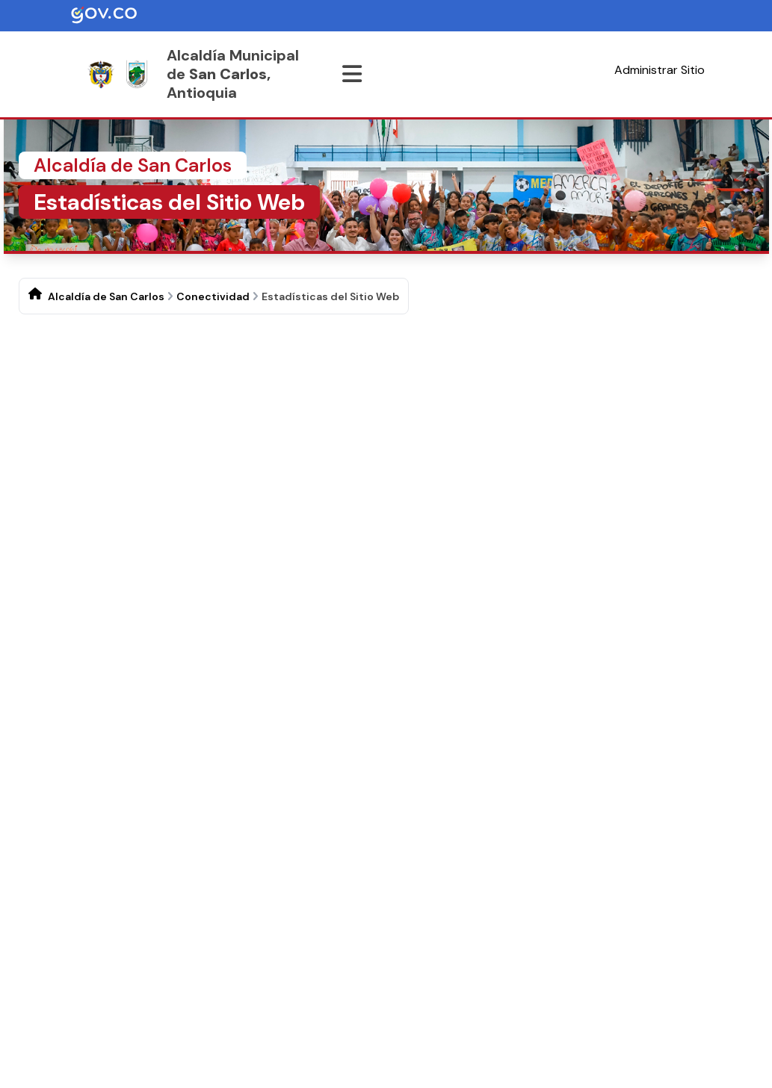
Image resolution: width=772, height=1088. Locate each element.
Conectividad (213, 296)
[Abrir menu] (352, 74)
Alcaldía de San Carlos (106, 296)
